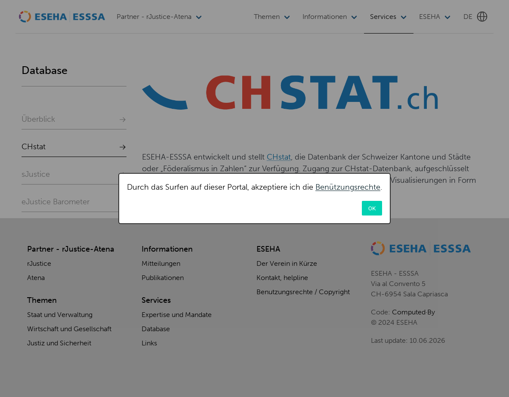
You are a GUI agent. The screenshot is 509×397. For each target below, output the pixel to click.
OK (372, 208)
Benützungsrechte (347, 187)
